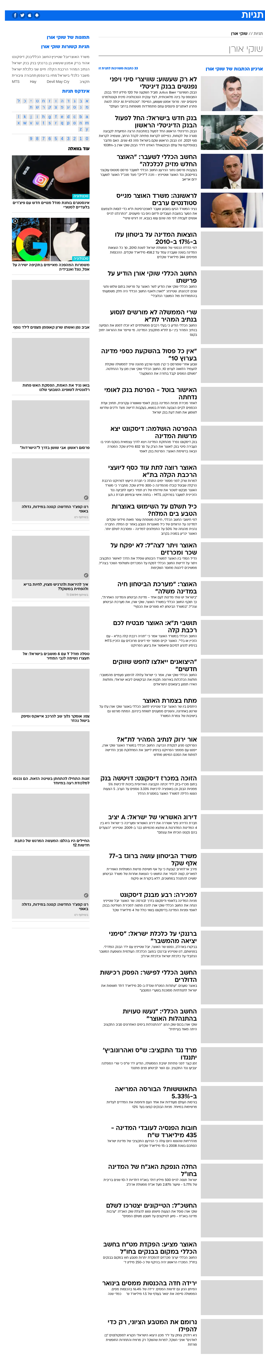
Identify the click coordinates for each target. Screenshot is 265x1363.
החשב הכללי (36, 57)
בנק (28, 63)
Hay (28, 81)
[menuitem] (196, 5)
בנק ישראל (15, 63)
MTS (11, 81)
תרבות (183, 4)
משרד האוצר (74, 57)
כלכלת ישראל (17, 69)
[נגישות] (7, 5)
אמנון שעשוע (58, 63)
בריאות (127, 4)
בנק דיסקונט (17, 57)
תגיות (253, 34)
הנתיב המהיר (74, 69)
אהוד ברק (77, 63)
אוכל (141, 4)
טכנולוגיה (93, 4)
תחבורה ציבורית (19, 75)
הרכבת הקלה (52, 69)
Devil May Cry (53, 81)
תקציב (80, 81)
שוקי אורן (234, 34)
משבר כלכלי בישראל (69, 75)
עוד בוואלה (74, 149)
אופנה (75, 4)
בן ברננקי (39, 63)
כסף (155, 4)
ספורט (199, 4)
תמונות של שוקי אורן (63, 37)
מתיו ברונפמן (42, 75)
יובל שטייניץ (55, 57)
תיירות (110, 4)
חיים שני (35, 69)
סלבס (168, 4)
